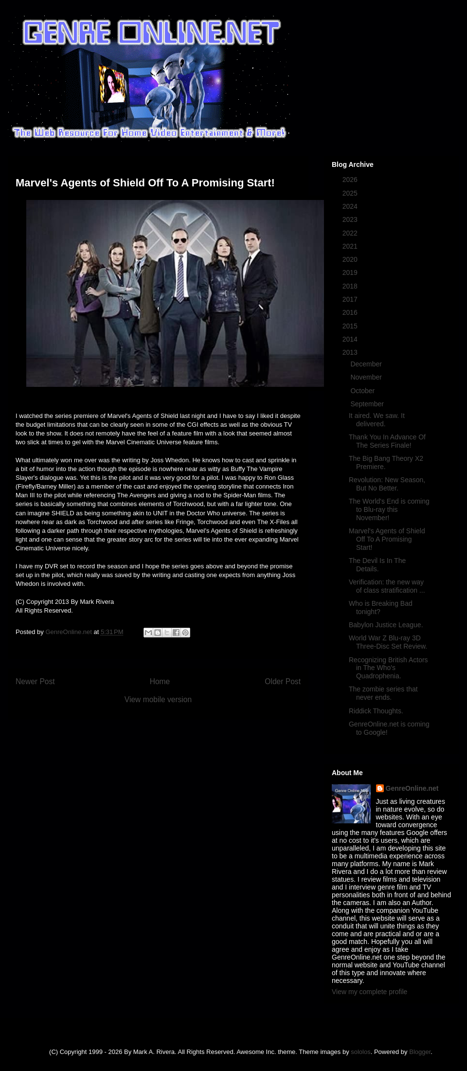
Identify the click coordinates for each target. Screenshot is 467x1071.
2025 (350, 193)
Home (160, 681)
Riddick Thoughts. (376, 711)
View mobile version (158, 699)
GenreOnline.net (412, 788)
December (366, 364)
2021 (350, 246)
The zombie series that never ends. (383, 693)
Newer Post (35, 681)
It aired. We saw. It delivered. (377, 420)
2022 (350, 233)
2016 (350, 312)
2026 (350, 179)
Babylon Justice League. (386, 625)
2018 (350, 286)
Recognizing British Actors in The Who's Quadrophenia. (388, 668)
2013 (350, 352)
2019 (350, 272)
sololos (360, 1051)
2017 (350, 299)
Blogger (420, 1051)
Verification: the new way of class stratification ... (387, 586)
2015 (350, 326)
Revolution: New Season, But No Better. (387, 484)
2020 (350, 259)
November (366, 377)
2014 (350, 339)
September (367, 404)
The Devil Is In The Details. (377, 565)
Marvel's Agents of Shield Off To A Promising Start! (387, 539)
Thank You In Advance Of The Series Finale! (387, 441)
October (363, 391)
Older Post (283, 681)
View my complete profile (369, 992)
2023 (350, 219)
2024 (350, 206)
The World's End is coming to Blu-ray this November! (389, 509)
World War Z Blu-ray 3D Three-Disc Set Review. (388, 642)
